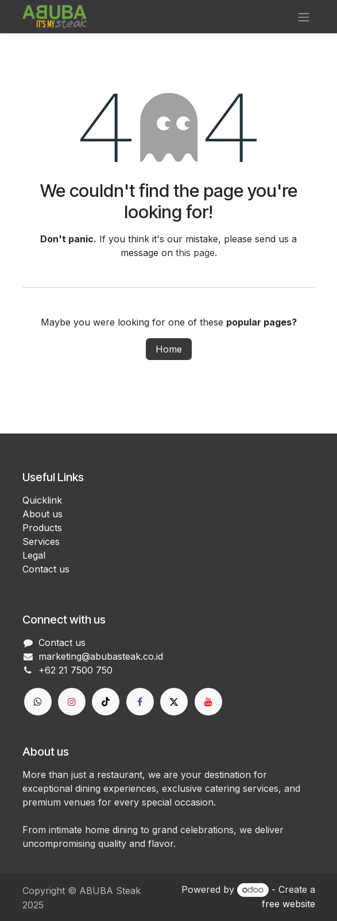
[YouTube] (208, 701)
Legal (33, 555)
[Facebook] (140, 701)
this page (195, 252)
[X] (174, 701)
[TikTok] (105, 701)
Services (41, 541)
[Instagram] (72, 701)
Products (42, 527)
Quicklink (42, 500)
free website (288, 904)
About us (42, 514)
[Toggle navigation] (303, 17)
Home (169, 349)
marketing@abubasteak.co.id (100, 656)
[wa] (38, 701)
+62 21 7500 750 (75, 670)
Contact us (45, 569)
